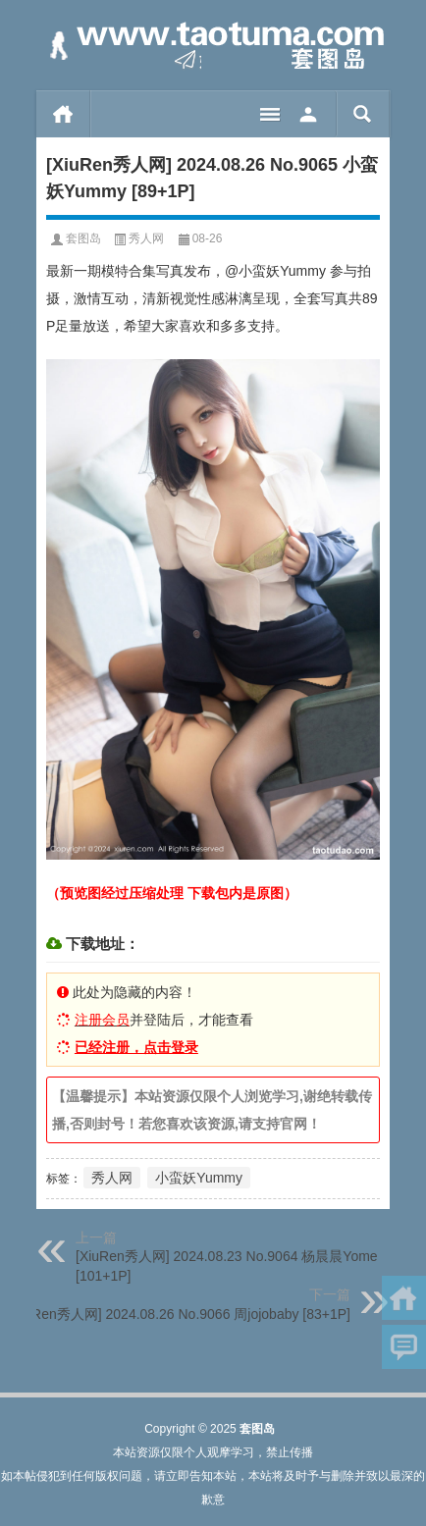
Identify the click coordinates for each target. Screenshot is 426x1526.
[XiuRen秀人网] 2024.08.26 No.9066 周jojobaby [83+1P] (179, 1314)
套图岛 (83, 238)
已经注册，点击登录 (136, 1047)
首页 (63, 113)
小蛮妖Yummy (198, 1177)
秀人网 (146, 238)
